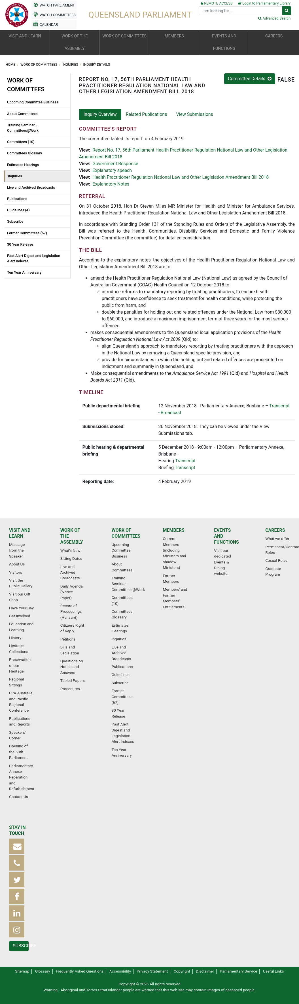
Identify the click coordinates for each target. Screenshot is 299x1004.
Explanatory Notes (110, 184)
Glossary (42, 971)
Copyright (182, 971)
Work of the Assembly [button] (75, 42)
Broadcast (171, 412)
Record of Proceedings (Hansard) (71, 611)
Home (11, 65)
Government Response (115, 163)
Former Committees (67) (27, 233)
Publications (17, 199)
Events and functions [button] (224, 42)
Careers (275, 530)
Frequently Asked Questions (80, 971)
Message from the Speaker (17, 550)
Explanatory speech (112, 170)
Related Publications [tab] (146, 114)
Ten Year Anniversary (24, 272)
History (15, 637)
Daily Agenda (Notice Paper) (71, 592)
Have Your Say (21, 608)
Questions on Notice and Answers (71, 667)
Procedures (70, 688)
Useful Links (273, 971)
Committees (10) (21, 142)
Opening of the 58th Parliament (18, 752)
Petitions (67, 639)
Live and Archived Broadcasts (31, 187)
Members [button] (174, 36)
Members (173, 530)
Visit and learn (19, 533)
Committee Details (250, 78)
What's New (70, 550)
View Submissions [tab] (194, 114)
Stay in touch (17, 830)
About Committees (22, 114)
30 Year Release (20, 244)
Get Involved (19, 616)
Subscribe (15, 221)
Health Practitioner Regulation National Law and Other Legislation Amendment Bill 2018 (180, 177)
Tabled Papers (72, 680)
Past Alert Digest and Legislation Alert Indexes (33, 258)
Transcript (185, 460)
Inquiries (70, 65)
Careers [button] (274, 36)
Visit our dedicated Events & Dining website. (222, 562)
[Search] (241, 10)
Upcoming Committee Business (32, 102)
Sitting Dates (71, 558)
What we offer (277, 538)
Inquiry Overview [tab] (100, 114)
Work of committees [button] (124, 36)
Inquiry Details (96, 65)
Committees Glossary (24, 153)
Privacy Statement (152, 971)
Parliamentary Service (238, 971)
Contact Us (18, 796)
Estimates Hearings (23, 165)
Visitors (15, 572)
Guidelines (121, 674)
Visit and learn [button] (25, 36)
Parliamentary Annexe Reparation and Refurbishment (21, 777)
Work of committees (39, 65)
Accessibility (120, 971)
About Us (17, 564)
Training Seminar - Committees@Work (23, 128)
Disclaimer (205, 971)
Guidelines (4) (18, 210)
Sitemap (22, 971)
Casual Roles (276, 560)
